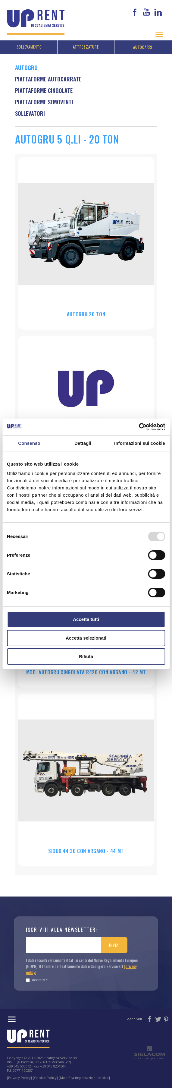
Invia (113, 944)
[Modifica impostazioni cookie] (84, 1076)
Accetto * (37, 979)
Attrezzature (86, 46)
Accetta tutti (86, 619)
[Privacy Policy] (19, 1076)
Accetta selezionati (86, 637)
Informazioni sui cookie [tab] (139, 443)
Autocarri (142, 46)
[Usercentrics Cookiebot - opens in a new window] (138, 427)
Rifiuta (86, 656)
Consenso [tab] (29, 443)
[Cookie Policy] (45, 1076)
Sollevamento (29, 46)
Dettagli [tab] (82, 443)
